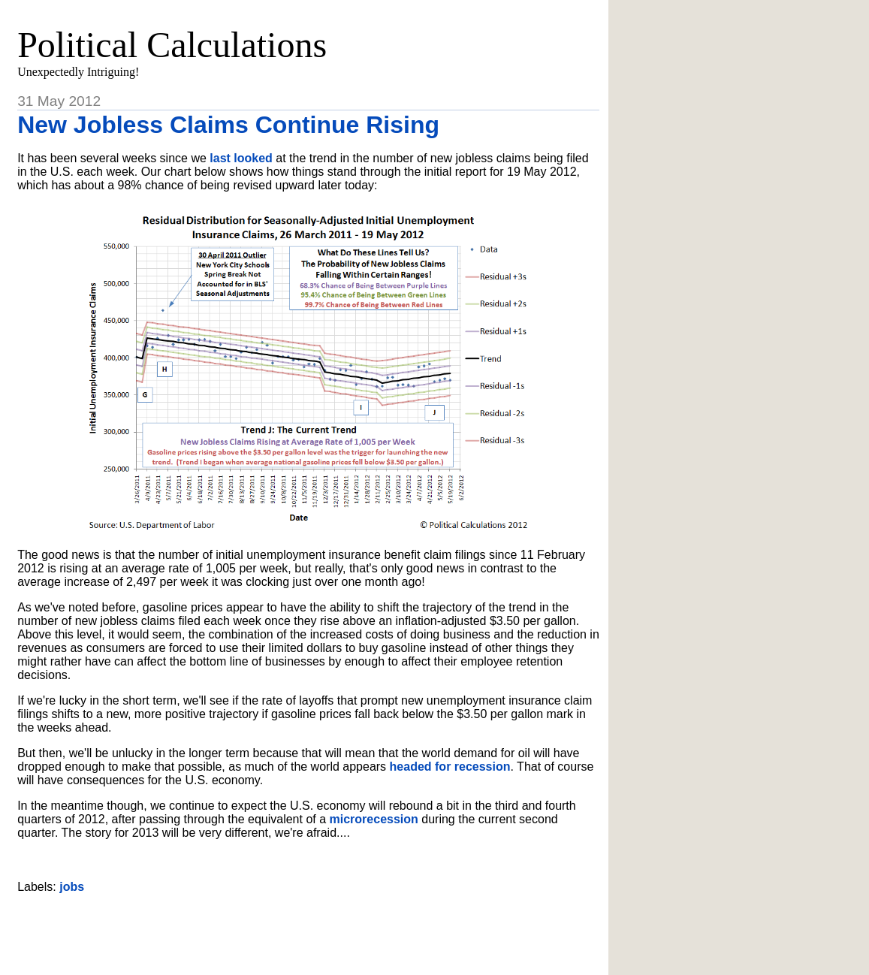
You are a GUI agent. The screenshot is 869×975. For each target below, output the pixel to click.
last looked (241, 158)
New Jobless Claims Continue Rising (228, 124)
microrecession (374, 819)
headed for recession (450, 766)
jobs (71, 886)
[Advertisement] (308, 928)
